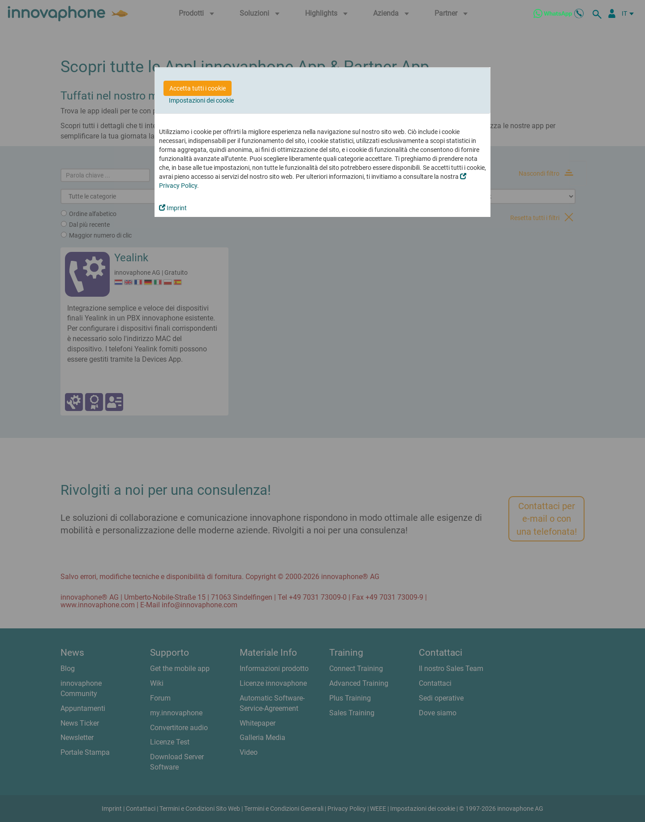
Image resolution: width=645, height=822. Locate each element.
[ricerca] (598, 13)
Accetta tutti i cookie (197, 88)
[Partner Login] (611, 13)
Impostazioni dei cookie (201, 100)
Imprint (173, 208)
